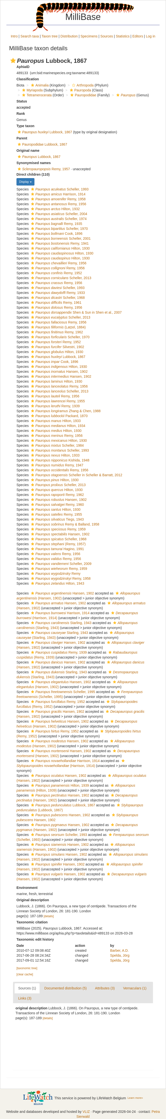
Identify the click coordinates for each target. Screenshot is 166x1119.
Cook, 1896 (56, 234)
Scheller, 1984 (57, 445)
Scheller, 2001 (60, 238)
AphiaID (23, 67)
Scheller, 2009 (60, 564)
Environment (27, 888)
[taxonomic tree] (26, 968)
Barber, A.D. (119, 950)
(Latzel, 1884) (58, 327)
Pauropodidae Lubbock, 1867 (41, 144)
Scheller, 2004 (58, 214)
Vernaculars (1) (134, 988)
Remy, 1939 (55, 406)
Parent (21, 138)
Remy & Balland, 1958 (64, 524)
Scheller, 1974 (58, 219)
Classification (27, 79)
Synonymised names (33, 163)
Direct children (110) (33, 174)
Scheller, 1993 (59, 189)
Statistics (123, 36)
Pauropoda (80, 90)
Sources (106, 36)
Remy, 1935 (56, 224)
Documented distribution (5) (65, 988)
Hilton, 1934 (57, 426)
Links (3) (24, 998)
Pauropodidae (82, 95)
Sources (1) (27, 988)
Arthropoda (82, 85)
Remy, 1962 (56, 332)
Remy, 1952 (56, 273)
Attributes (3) (105, 988)
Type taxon (25, 126)
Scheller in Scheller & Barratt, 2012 (76, 475)
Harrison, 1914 (58, 194)
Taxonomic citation (32, 922)
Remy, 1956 (58, 204)
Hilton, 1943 (57, 583)
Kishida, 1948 (60, 460)
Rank (20, 114)
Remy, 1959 (58, 529)
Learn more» (135, 1097)
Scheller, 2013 (60, 278)
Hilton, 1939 (59, 785)
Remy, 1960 (57, 505)
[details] (49, 916)
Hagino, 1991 (57, 549)
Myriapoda (32, 90)
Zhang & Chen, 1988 (65, 411)
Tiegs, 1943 (57, 519)
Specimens (88, 36)
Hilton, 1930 (60, 248)
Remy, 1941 (59, 243)
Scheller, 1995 (62, 692)
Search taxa (29, 36)
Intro (14, 36)
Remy (55, 574)
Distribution (69, 36)
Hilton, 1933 (55, 421)
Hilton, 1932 (55, 209)
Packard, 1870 (59, 416)
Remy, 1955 (57, 401)
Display (25, 182)
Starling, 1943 (60, 623)
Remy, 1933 (57, 293)
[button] (13, 61)
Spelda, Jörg (120, 955)
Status (21, 101)
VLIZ (86, 1112)
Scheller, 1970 (59, 229)
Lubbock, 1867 (44, 132)
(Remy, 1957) (58, 544)
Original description (32, 900)
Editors (137, 36)
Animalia (39, 85)
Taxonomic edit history (35, 939)
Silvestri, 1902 (57, 347)
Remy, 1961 (55, 303)
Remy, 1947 (56, 465)
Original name (27, 151)
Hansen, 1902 (59, 371)
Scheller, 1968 (57, 298)
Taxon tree (50, 36)
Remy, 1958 (58, 199)
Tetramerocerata (36, 95)
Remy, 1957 (43, 169)
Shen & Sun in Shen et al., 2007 (76, 312)
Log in (150, 36)
